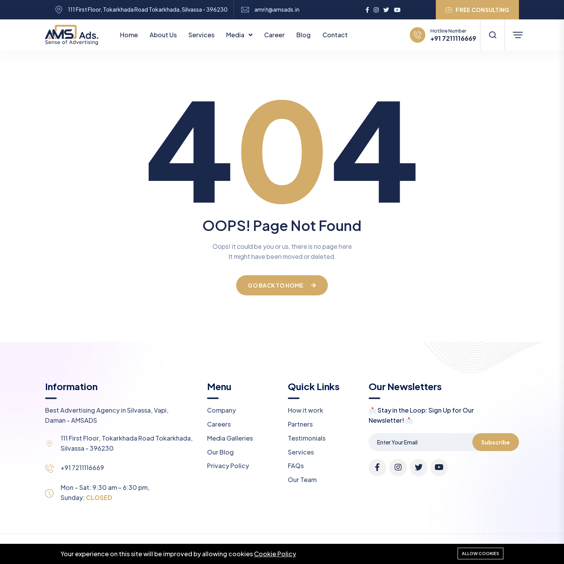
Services (201, 35)
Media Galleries (230, 438)
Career (274, 35)
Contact (335, 35)
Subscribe (495, 442)
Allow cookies (480, 553)
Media (235, 35)
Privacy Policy (228, 466)
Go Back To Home (282, 285)
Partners (300, 424)
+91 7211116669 (453, 38)
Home (129, 35)
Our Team (302, 479)
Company (221, 410)
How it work (305, 410)
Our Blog (220, 452)
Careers (219, 424)
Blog (303, 35)
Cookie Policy (275, 554)
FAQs (296, 466)
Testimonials (307, 438)
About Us (163, 35)
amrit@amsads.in (276, 9)
